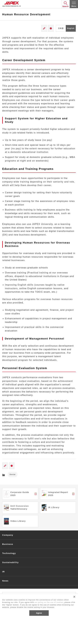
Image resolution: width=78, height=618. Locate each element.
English (70, 28)
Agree (39, 613)
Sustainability (10, 562)
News (5, 581)
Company (7, 535)
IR (3, 571)
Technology (9, 553)
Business (7, 544)
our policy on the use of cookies (49, 602)
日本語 (61, 28)
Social (13, 474)
